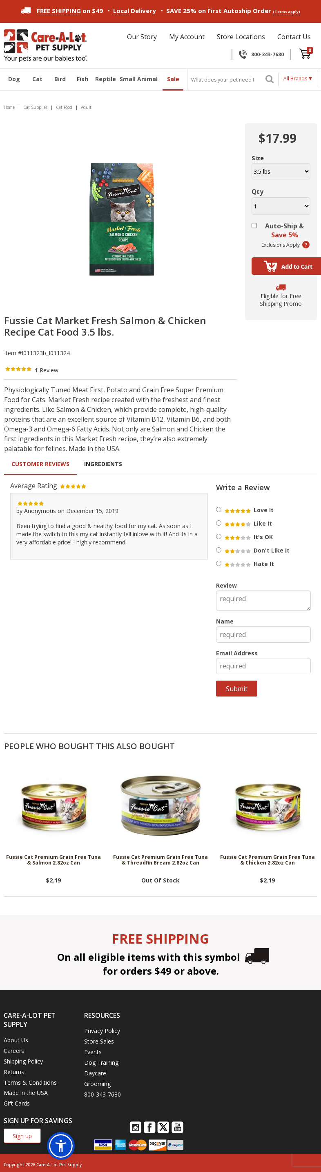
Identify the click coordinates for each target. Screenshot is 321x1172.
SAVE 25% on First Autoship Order (233, 11)
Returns (14, 1072)
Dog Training (101, 1062)
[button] (61, 1146)
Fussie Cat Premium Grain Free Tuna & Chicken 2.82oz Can (267, 860)
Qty (257, 191)
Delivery (134, 11)
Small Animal (139, 79)
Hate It (248, 564)
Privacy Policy (102, 1031)
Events (93, 1052)
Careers (14, 1051)
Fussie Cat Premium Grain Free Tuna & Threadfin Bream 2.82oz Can (160, 860)
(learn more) (306, 245)
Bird (60, 79)
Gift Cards (17, 1103)
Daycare (95, 1073)
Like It (247, 523)
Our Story (142, 36)
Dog (14, 79)
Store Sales (99, 1041)
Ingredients (103, 464)
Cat (37, 79)
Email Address (237, 653)
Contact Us (294, 36)
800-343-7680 (267, 54)
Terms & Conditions (30, 1082)
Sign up (22, 1136)
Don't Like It (256, 550)
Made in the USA (26, 1093)
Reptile (104, 79)
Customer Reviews (40, 464)
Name (225, 621)
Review (226, 585)
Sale (173, 79)
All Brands (295, 78)
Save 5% (284, 234)
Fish (82, 79)
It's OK (248, 537)
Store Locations (241, 36)
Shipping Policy (23, 1061)
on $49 (62, 11)
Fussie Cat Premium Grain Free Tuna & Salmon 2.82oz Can (53, 860)
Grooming (97, 1084)
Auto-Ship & (284, 230)
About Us (16, 1040)
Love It (248, 510)
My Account (187, 36)
